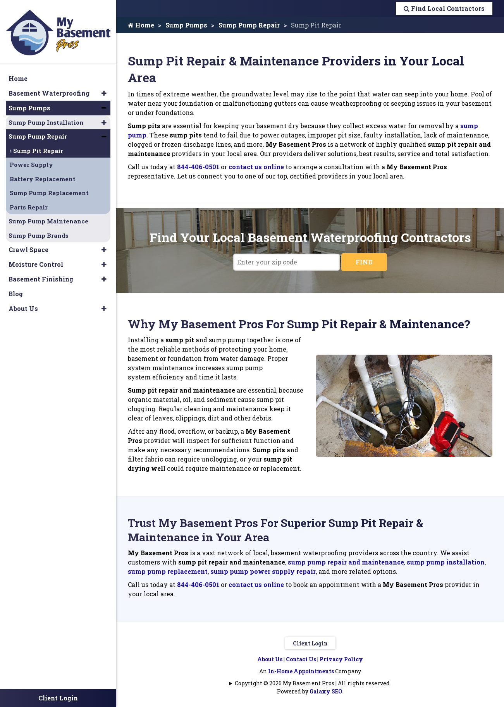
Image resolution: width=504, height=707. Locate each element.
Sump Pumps (186, 25)
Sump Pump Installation (46, 118)
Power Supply (31, 161)
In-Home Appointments (301, 671)
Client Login (310, 643)
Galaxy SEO (326, 691)
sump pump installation (446, 562)
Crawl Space (28, 246)
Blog (16, 290)
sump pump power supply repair (263, 571)
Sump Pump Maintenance (48, 217)
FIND (364, 262)
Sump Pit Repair (36, 147)
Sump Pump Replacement (49, 189)
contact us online (256, 167)
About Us (269, 659)
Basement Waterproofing (49, 89)
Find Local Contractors (444, 8)
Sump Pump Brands (39, 231)
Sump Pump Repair (249, 25)
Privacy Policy (341, 659)
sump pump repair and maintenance (346, 562)
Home (141, 25)
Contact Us (301, 659)
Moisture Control (36, 260)
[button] (104, 89)
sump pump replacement (168, 571)
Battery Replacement (43, 175)
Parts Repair (29, 203)
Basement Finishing (41, 275)
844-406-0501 (198, 167)
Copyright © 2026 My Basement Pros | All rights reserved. (313, 683)
